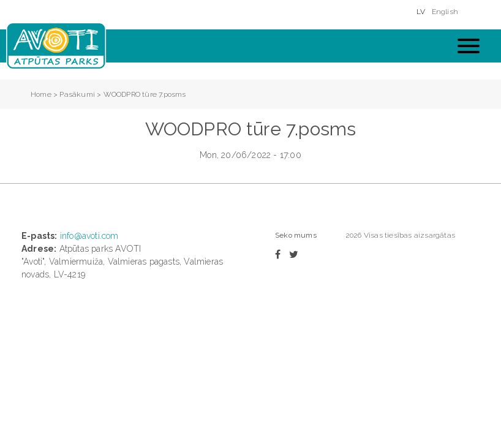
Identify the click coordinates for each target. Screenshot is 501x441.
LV (420, 11)
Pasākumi (77, 94)
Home (41, 94)
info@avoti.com (89, 236)
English (445, 11)
